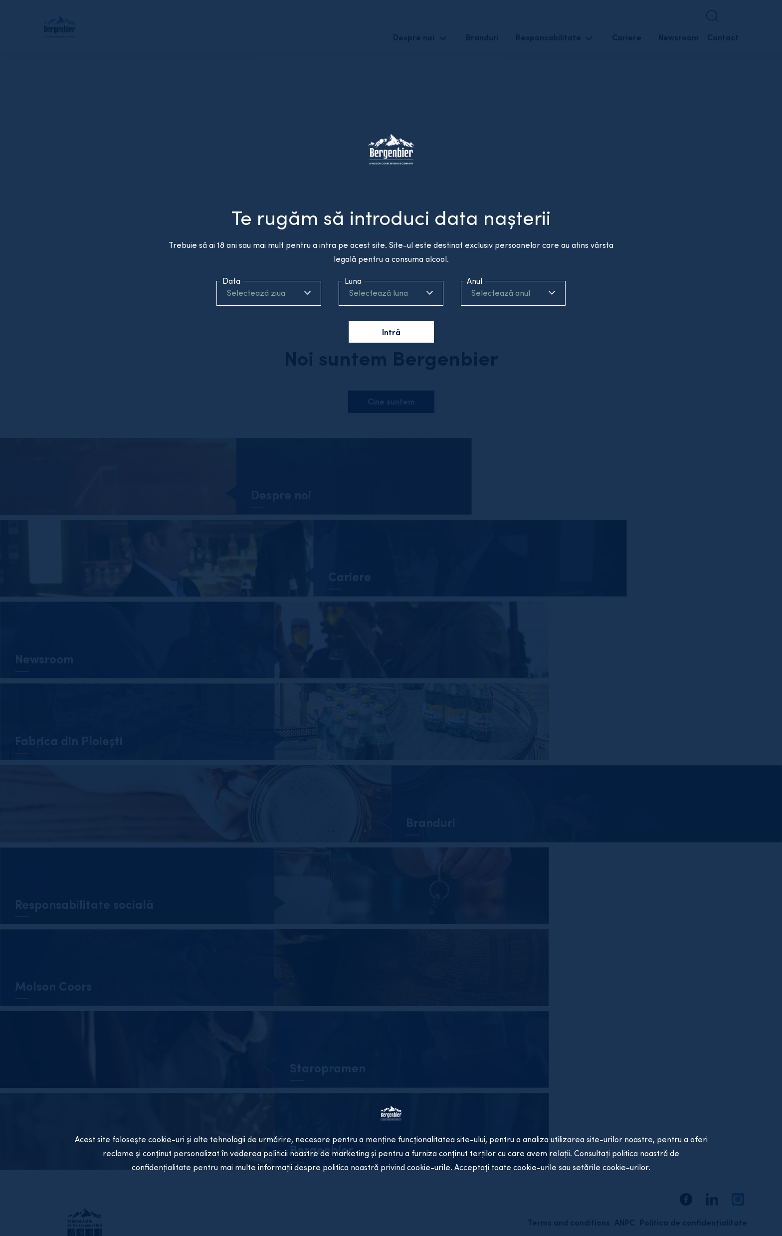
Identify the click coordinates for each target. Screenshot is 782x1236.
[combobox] (269, 293)
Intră (391, 332)
